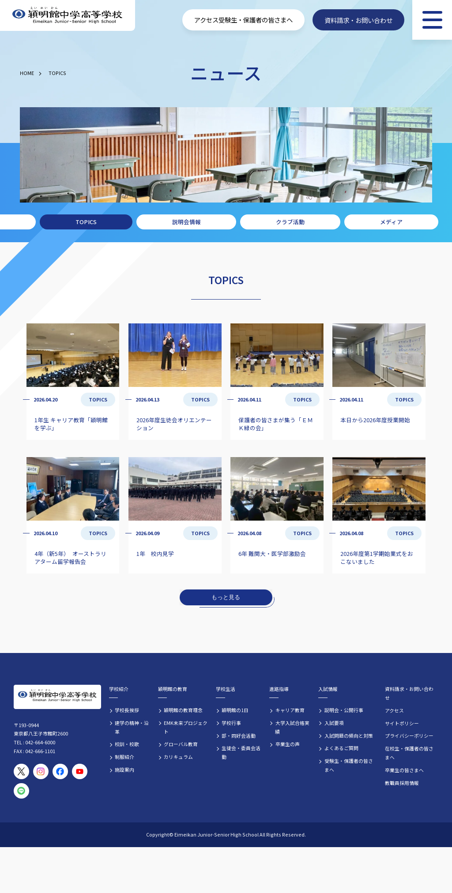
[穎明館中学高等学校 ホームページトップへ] (67, 15)
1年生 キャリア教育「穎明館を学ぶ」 (71, 424)
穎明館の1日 (235, 709)
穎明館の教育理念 (183, 709)
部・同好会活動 (239, 735)
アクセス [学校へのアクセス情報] (206, 19)
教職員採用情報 (402, 782)
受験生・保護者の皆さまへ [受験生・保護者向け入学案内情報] (255, 19)
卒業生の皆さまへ (404, 769)
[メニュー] (432, 20)
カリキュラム (178, 756)
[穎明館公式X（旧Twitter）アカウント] (21, 771)
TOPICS (57, 72)
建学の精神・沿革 (132, 727)
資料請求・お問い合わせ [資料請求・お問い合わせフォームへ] (358, 19)
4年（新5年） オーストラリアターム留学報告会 (70, 557)
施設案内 (124, 769)
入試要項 (334, 722)
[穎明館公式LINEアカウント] (21, 791)
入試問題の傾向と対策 (348, 735)
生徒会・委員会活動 (241, 752)
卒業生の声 (287, 743)
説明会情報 (186, 222)
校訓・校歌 (127, 743)
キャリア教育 (290, 709)
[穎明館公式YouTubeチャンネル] (79, 771)
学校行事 (231, 722)
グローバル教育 (181, 743)
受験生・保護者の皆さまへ (348, 765)
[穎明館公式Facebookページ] (60, 771)
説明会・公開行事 (343, 709)
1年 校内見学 (155, 553)
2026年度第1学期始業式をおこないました (376, 557)
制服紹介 (124, 756)
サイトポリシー (402, 723)
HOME (27, 72)
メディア (391, 222)
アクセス (394, 710)
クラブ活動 (290, 222)
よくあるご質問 (341, 747)
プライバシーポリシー (409, 735)
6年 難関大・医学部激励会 (272, 553)
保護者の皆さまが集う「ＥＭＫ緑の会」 (275, 424)
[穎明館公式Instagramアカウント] (41, 771)
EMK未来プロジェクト (185, 727)
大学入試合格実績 (292, 727)
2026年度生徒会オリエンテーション (174, 424)
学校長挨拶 (127, 709)
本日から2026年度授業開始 (375, 420)
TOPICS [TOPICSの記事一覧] (98, 399)
